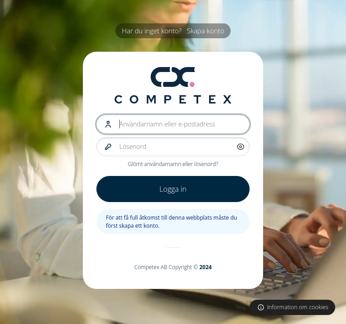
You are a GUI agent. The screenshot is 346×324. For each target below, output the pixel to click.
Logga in (173, 189)
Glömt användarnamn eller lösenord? (173, 164)
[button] (240, 146)
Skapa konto (205, 30)
